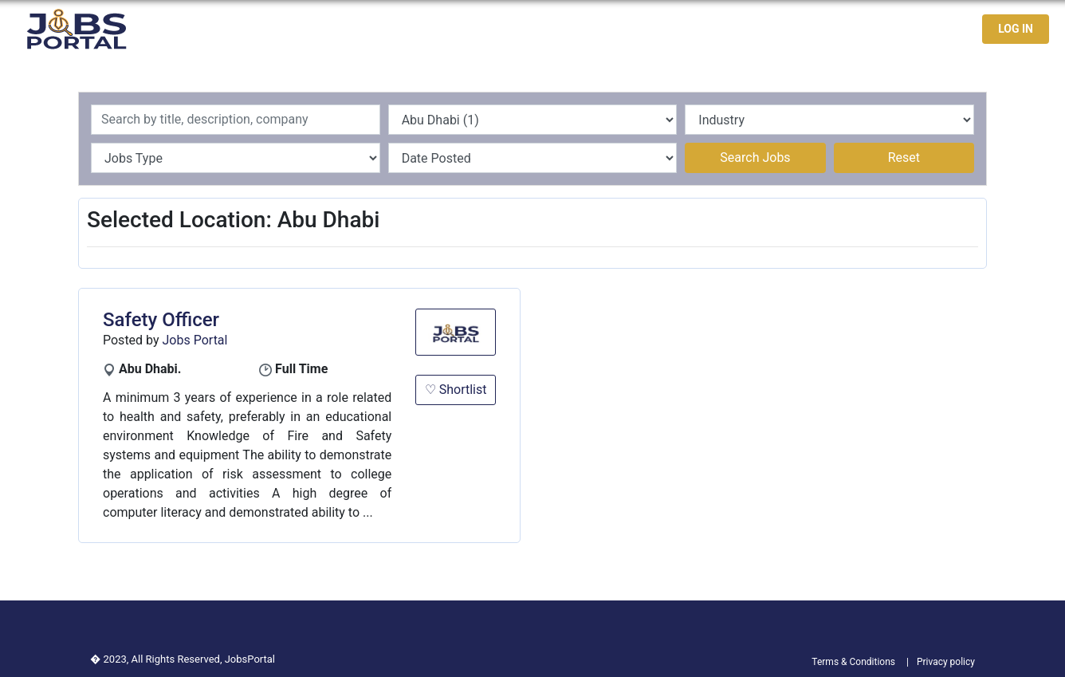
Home (679, 29)
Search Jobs (755, 157)
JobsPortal (250, 659)
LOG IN (1015, 28)
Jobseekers (837, 29)
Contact (912, 29)
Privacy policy (946, 661)
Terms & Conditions (853, 661)
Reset (904, 157)
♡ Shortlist (456, 389)
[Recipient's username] (235, 119)
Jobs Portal (195, 340)
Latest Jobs (749, 29)
